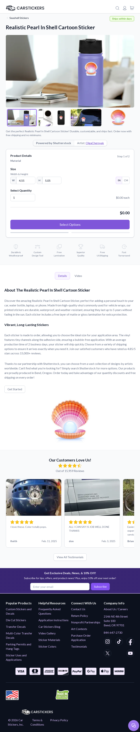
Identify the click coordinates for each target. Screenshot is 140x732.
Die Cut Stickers (16, 620)
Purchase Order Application (81, 638)
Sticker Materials (49, 640)
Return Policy (79, 615)
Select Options (70, 225)
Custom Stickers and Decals (19, 611)
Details (62, 275)
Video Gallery (47, 633)
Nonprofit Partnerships (85, 622)
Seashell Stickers (19, 17)
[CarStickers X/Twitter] (107, 653)
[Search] (117, 8)
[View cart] (132, 8)
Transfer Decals (16, 626)
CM (126, 180)
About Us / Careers (116, 609)
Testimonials (79, 646)
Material (15, 160)
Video (78, 275)
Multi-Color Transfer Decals (19, 635)
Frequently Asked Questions (49, 611)
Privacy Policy (59, 720)
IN (118, 180)
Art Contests (79, 629)
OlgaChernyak (95, 143)
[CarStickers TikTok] (119, 642)
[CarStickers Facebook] (130, 642)
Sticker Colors (47, 646)
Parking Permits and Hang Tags (18, 646)
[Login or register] (124, 8)
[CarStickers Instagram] (107, 642)
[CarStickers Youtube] (130, 653)
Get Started (14, 389)
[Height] (51, 180)
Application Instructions (53, 620)
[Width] (25, 180)
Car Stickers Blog (49, 626)
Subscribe (100, 586)
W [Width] (13, 180)
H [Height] (39, 180)
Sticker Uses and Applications (16, 657)
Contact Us (78, 609)
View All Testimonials (70, 557)
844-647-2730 (113, 632)
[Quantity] (22, 197)
